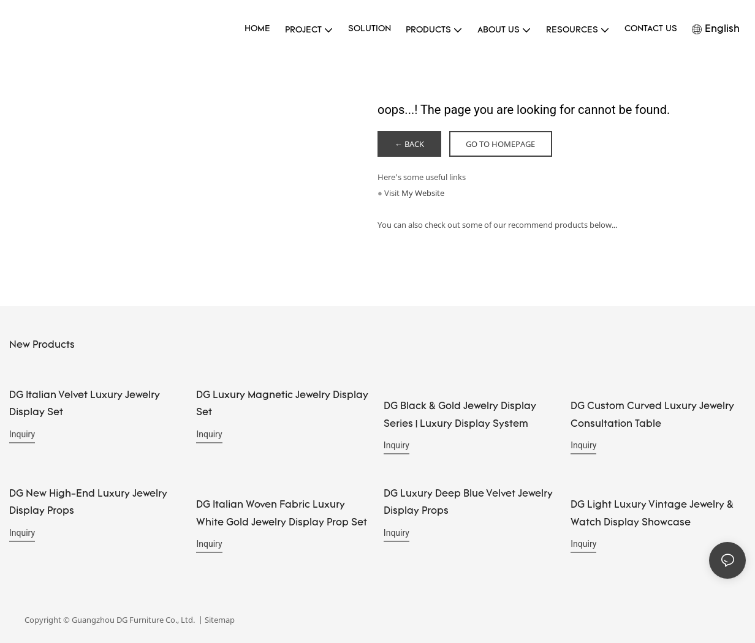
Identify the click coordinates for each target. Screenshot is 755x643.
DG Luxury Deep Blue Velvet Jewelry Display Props (468, 502)
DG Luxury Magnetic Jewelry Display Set (282, 404)
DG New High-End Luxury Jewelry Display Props (88, 502)
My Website (422, 192)
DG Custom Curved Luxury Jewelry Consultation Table (652, 415)
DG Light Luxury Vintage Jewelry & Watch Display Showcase (652, 513)
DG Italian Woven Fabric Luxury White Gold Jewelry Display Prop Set (281, 513)
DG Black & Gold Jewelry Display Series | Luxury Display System (460, 415)
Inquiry (22, 434)
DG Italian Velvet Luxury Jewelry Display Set (84, 404)
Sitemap (219, 619)
